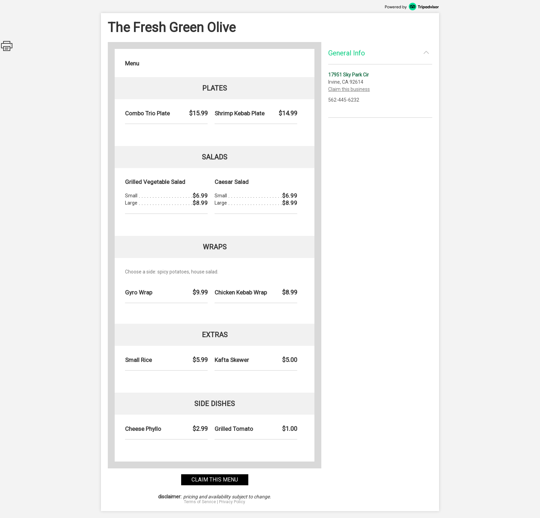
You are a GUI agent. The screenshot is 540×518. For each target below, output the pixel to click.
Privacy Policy (232, 501)
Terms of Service (200, 501)
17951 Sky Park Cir (348, 74)
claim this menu (214, 479)
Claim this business (349, 89)
